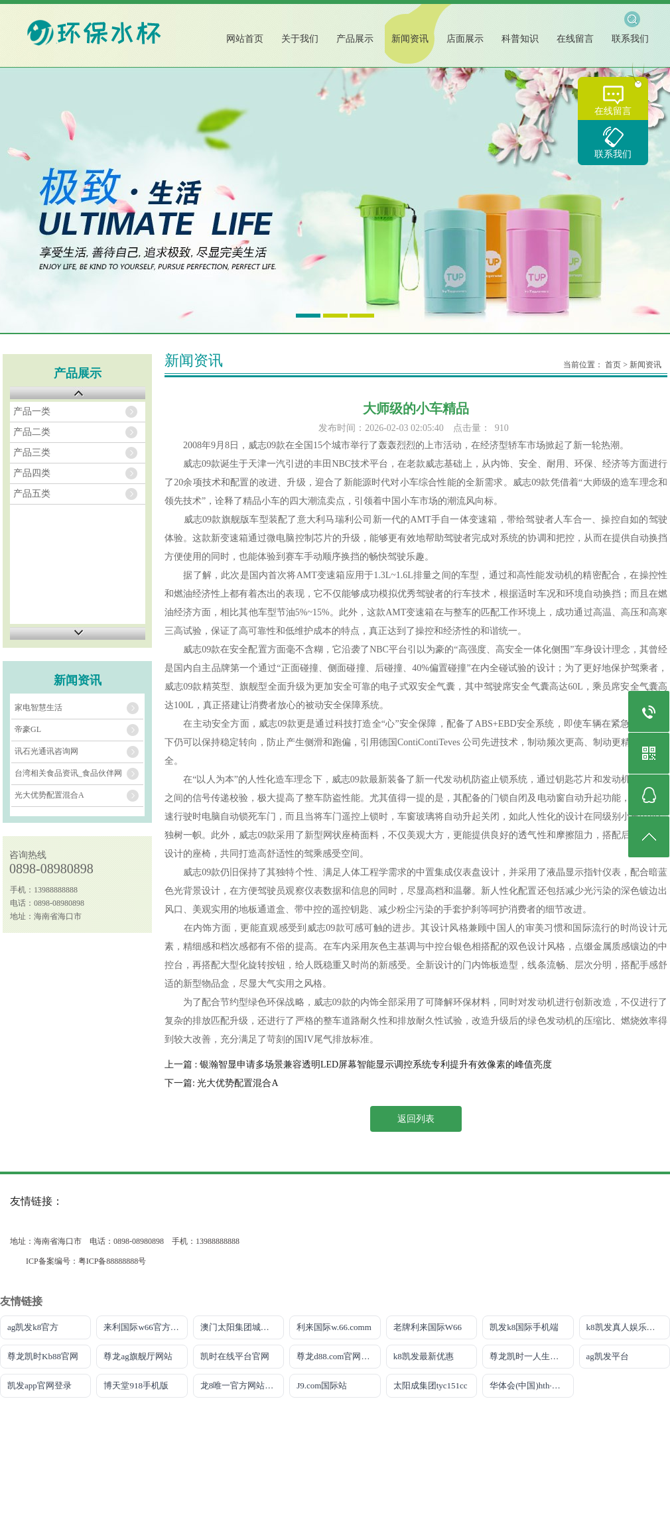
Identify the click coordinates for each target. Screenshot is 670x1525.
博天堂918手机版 (135, 1385)
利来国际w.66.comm (334, 1327)
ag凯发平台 (607, 1356)
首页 (613, 364)
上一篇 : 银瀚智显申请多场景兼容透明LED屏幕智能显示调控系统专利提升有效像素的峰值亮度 (358, 1064)
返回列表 (416, 1119)
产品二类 (31, 432)
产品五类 (31, 494)
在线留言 (613, 111)
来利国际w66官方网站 (145, 1327)
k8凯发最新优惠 (423, 1356)
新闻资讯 (410, 39)
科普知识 (520, 39)
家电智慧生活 (38, 707)
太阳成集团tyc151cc (430, 1385)
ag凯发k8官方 (32, 1327)
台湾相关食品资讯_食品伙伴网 (68, 773)
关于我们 (299, 39)
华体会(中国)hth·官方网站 (531, 1385)
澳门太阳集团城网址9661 (242, 1327)
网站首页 (244, 39)
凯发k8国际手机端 (524, 1327)
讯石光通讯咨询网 (46, 751)
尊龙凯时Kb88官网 (42, 1356)
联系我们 (613, 154)
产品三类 (31, 452)
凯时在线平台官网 (234, 1356)
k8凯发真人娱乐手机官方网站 (628, 1327)
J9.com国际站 (322, 1385)
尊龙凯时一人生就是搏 (531, 1356)
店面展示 (465, 39)
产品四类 (31, 473)
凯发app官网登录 (39, 1385)
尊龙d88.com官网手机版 (338, 1356)
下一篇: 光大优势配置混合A (222, 1083)
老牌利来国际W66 (427, 1327)
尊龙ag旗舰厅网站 (137, 1356)
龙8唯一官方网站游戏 (241, 1385)
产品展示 (354, 39)
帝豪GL (28, 729)
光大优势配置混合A (49, 795)
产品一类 (31, 411)
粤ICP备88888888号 (112, 1261)
